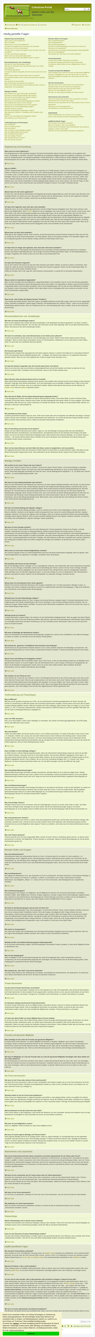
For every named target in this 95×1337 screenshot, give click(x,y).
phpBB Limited (9, 387)
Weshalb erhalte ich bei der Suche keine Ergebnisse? (64, 86)
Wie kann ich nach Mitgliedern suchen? (60, 90)
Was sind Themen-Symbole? (13, 139)
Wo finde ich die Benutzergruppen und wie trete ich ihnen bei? (67, 46)
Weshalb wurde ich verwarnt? (14, 108)
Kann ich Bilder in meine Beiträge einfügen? (18, 130)
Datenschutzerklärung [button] (16, 1330)
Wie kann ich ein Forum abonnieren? (59, 106)
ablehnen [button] (16, 1323)
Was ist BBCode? (10, 124)
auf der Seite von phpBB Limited (32, 1257)
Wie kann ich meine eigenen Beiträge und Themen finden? (66, 92)
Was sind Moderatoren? (55, 42)
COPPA (29, 211)
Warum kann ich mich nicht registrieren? (17, 44)
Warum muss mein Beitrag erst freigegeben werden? (20, 116)
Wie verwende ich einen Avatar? (14, 81)
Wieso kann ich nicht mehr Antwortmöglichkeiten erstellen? (22, 101)
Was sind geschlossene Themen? (15, 137)
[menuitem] (18, 24)
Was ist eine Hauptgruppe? (56, 52)
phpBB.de (24, 387)
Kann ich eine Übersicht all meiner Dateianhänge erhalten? (66, 116)
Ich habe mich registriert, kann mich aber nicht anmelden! (22, 46)
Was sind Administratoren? (56, 40)
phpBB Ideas (15, 1270)
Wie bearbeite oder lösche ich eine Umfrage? (18, 103)
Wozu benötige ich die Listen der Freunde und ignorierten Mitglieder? (69, 72)
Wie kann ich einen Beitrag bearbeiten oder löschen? (21, 95)
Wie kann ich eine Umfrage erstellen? (16, 99)
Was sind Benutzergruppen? (56, 44)
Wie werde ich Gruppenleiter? (57, 48)
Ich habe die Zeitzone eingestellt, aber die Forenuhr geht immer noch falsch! (25, 72)
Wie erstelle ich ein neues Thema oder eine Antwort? (20, 93)
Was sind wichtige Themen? (13, 136)
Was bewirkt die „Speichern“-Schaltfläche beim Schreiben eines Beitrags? (24, 113)
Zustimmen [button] (31, 1333)
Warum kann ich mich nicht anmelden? (16, 48)
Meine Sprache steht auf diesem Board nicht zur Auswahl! (22, 75)
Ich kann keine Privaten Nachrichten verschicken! (63, 60)
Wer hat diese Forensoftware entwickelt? (60, 123)
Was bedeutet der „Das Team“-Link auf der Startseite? (64, 54)
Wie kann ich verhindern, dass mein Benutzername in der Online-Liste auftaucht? (24, 67)
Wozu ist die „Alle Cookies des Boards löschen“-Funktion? (22, 57)
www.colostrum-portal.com (18, 18)
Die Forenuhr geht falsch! (12, 70)
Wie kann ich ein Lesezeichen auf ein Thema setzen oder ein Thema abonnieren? (69, 103)
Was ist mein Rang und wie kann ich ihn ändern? (19, 83)
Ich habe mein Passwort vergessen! (15, 54)
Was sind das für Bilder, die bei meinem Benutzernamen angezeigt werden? (25, 78)
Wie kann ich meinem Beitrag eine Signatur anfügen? (21, 97)
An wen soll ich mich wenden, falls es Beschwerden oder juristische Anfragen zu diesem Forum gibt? (68, 127)
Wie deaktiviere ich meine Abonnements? (60, 108)
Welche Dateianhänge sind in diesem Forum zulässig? (64, 114)
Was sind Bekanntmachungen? (14, 134)
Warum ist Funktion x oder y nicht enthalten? (61, 125)
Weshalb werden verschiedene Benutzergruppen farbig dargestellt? (68, 50)
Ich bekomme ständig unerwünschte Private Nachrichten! (65, 62)
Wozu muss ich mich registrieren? (15, 40)
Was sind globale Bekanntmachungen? (16, 132)
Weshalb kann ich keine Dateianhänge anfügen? (19, 106)
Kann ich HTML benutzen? (13, 126)
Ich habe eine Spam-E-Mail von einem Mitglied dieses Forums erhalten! (67, 65)
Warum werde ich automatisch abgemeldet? (18, 56)
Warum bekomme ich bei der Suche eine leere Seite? (64, 88)
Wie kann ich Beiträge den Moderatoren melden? (19, 110)
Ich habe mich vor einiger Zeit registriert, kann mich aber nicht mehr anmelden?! (25, 51)
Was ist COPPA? (10, 42)
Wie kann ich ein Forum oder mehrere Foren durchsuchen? (66, 84)
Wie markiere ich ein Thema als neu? (16, 118)
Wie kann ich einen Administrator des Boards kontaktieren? (66, 130)
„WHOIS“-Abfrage (69, 1283)
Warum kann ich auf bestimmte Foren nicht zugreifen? (21, 104)
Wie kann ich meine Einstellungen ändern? (18, 64)
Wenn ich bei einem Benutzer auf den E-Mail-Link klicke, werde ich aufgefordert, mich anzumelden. (25, 86)
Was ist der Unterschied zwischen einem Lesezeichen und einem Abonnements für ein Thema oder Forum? (68, 99)
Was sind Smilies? (10, 128)
